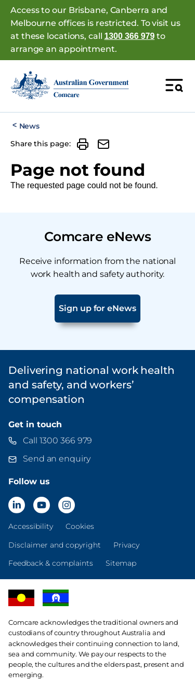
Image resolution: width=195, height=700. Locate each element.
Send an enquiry (56, 459)
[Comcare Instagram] (66, 505)
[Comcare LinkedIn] (16, 505)
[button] (82, 144)
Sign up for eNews (97, 308)
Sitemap (121, 563)
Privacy (126, 545)
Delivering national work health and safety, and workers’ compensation (91, 384)
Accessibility (30, 526)
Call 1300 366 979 (57, 440)
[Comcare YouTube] (41, 505)
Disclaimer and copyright (54, 545)
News (29, 126)
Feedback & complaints (50, 563)
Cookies (80, 526)
